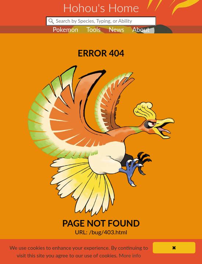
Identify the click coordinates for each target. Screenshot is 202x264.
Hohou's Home (101, 7)
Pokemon (65, 29)
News (116, 29)
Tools (93, 29)
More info (130, 255)
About (140, 29)
